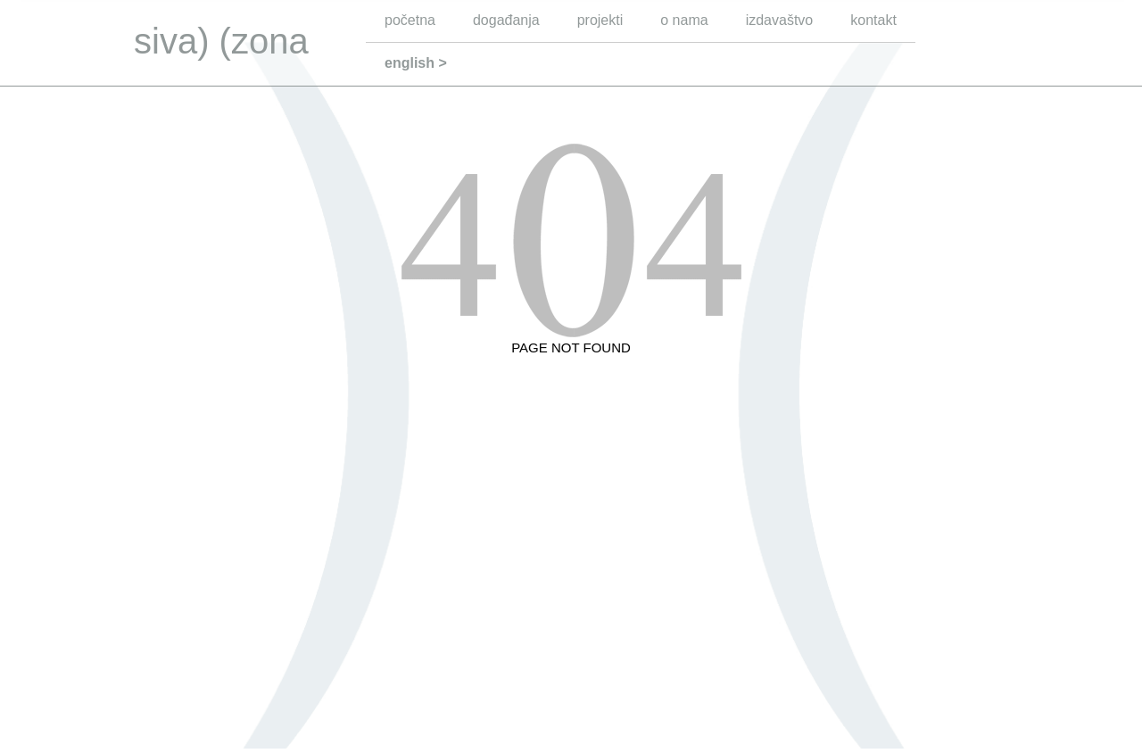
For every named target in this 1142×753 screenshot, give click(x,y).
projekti (600, 20)
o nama (684, 20)
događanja (506, 20)
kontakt (873, 20)
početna (410, 20)
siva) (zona (221, 41)
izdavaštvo (780, 20)
